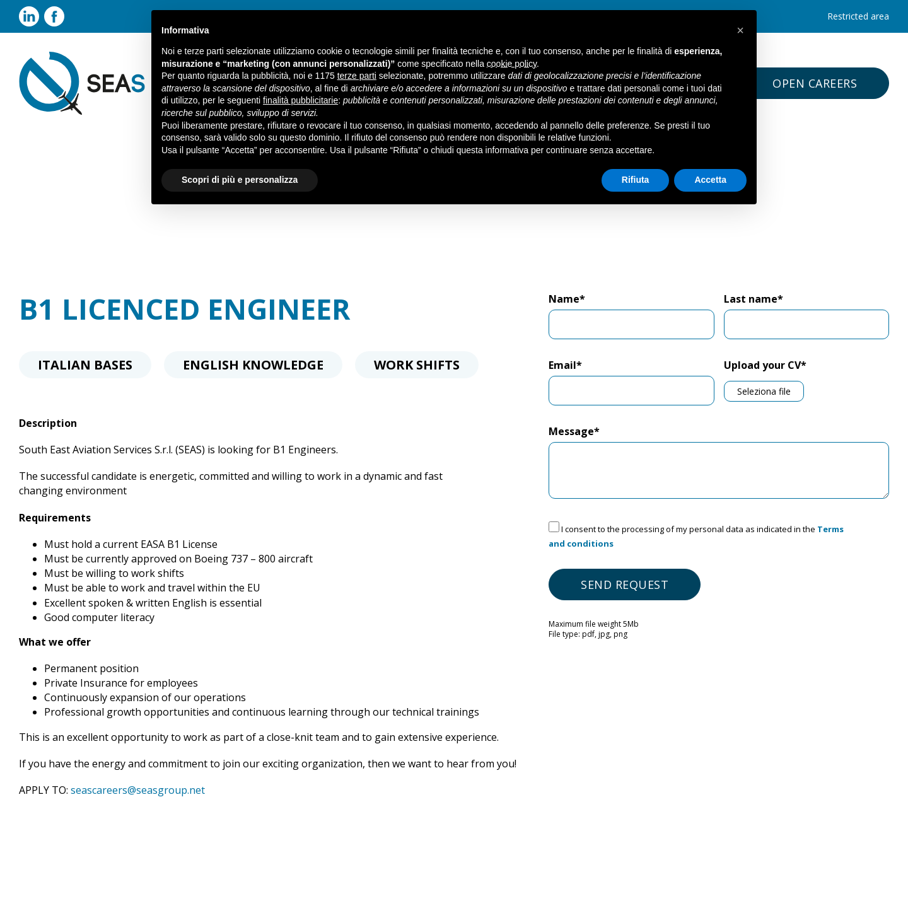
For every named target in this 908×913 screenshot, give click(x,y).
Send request (624, 584)
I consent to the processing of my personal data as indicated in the (696, 536)
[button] (740, 30)
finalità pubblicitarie (300, 100)
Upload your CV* (765, 365)
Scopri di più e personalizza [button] (240, 180)
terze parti (356, 76)
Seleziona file (764, 391)
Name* (567, 299)
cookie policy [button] (512, 64)
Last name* (753, 299)
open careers (814, 83)
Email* (565, 365)
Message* (574, 431)
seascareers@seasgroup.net (138, 790)
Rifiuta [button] (635, 180)
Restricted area (858, 16)
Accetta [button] (710, 180)
